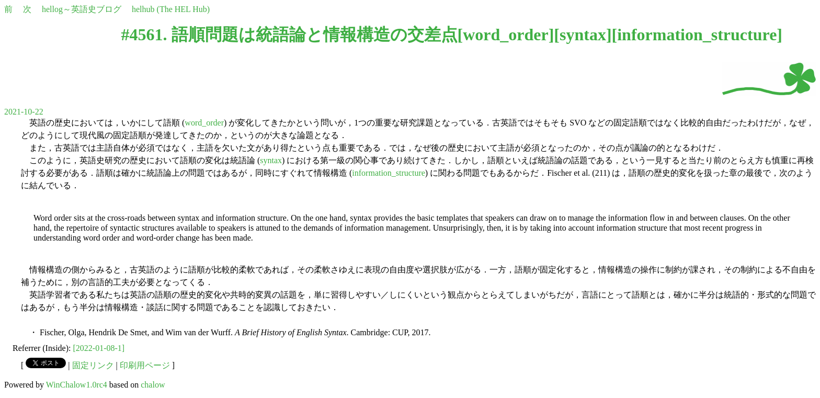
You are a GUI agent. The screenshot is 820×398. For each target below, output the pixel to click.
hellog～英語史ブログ (81, 9)
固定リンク (93, 365)
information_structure (697, 34)
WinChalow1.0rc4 (76, 384)
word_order (506, 34)
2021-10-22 (23, 111)
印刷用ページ (145, 365)
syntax (583, 34)
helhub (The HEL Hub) (171, 9)
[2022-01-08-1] (99, 348)
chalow (153, 384)
